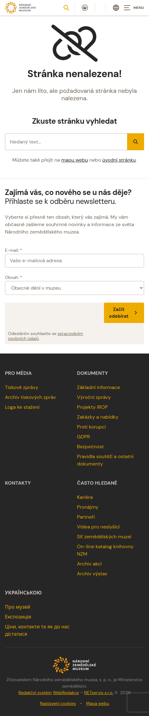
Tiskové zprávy (21, 387)
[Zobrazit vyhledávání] (66, 7)
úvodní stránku (119, 160)
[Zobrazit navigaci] (133, 7)
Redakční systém (35, 692)
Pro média (18, 373)
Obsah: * (13, 277)
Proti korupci (91, 427)
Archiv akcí (89, 564)
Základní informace (98, 387)
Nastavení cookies (58, 703)
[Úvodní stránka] (20, 8)
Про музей (17, 607)
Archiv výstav (92, 573)
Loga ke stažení (22, 407)
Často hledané (97, 483)
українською (23, 593)
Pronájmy (87, 507)
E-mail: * (13, 250)
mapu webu (74, 160)
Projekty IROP (92, 407)
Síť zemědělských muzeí (104, 536)
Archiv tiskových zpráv (30, 397)
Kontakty (18, 483)
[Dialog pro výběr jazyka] (116, 8)
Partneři (86, 517)
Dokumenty (92, 373)
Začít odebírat (124, 312)
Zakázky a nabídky (97, 417)
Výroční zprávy (94, 397)
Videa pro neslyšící (98, 527)
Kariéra (85, 497)
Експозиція (18, 617)
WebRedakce (66, 692)
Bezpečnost (90, 446)
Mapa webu (97, 703)
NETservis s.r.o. (98, 692)
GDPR (83, 436)
